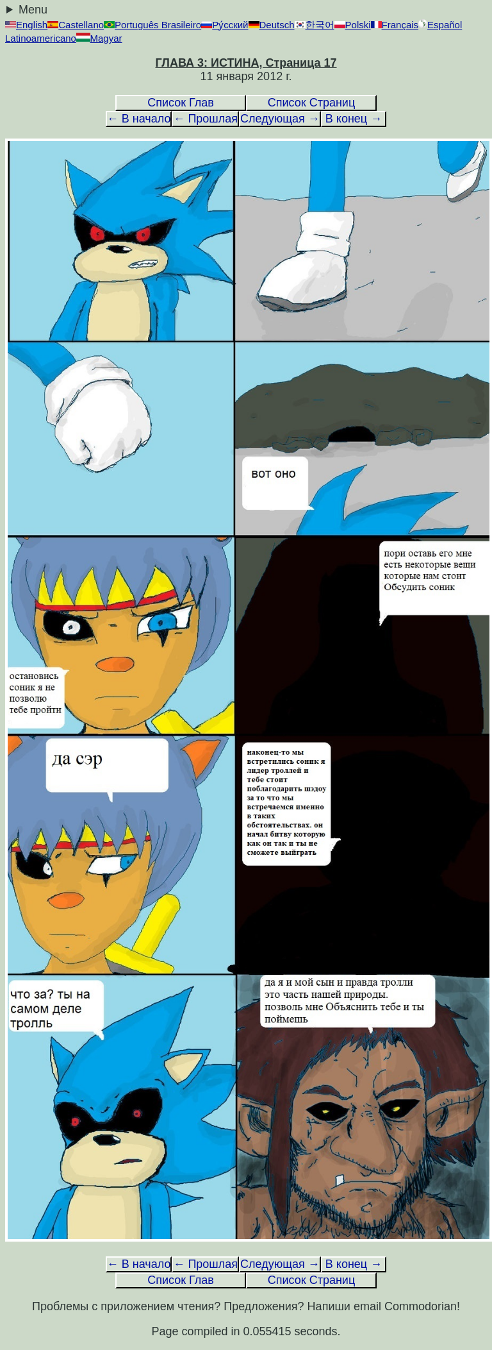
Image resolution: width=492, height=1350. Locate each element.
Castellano (75, 24)
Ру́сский (224, 24)
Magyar (99, 38)
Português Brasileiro (152, 24)
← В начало (139, 118)
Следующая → (280, 118)
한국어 (314, 24)
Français (395, 24)
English (26, 24)
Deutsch (272, 24)
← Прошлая (205, 118)
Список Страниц (311, 102)
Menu (33, 9)
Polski (352, 24)
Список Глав (180, 102)
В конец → (353, 118)
